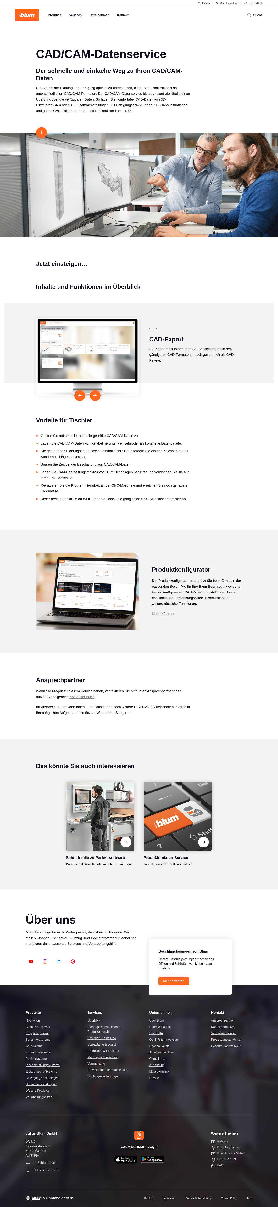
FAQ (220, 1165)
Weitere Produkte (37, 1090)
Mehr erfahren (163, 621)
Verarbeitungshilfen (39, 1097)
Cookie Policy (229, 1198)
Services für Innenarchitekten (107, 1070)
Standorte (156, 1033)
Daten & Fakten (160, 1026)
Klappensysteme (37, 1033)
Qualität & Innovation (163, 1039)
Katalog (203, 3)
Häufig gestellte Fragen (103, 1076)
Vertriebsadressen (223, 1033)
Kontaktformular (82, 704)
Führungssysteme (38, 1052)
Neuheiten (33, 1020)
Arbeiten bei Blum (161, 1052)
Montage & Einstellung (102, 1057)
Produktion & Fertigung (103, 1050)
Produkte (33, 1013)
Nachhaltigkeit (159, 1046)
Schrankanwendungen (41, 1084)
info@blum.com (44, 1162)
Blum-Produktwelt (38, 1026)
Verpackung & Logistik (102, 1044)
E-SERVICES (253, 3)
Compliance (157, 1058)
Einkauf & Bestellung (101, 1038)
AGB (249, 1198)
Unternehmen (160, 1013)
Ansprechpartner (160, 699)
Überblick (93, 1020)
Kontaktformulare (223, 1026)
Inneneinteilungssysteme (43, 1065)
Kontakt (217, 1013)
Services (94, 1013)
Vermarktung (96, 1063)
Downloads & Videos (231, 1153)
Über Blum (156, 1020)
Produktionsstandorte (225, 1039)
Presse (154, 1078)
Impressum (169, 1198)
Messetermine (159, 1071)
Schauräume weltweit (225, 1046)
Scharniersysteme (38, 1039)
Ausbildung (156, 1065)
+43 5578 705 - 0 (45, 1170)
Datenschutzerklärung (198, 1198)
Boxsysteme (34, 1046)
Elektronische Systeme (41, 1071)
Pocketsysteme (36, 1058)
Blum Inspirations (227, 3)
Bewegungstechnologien (42, 1078)
